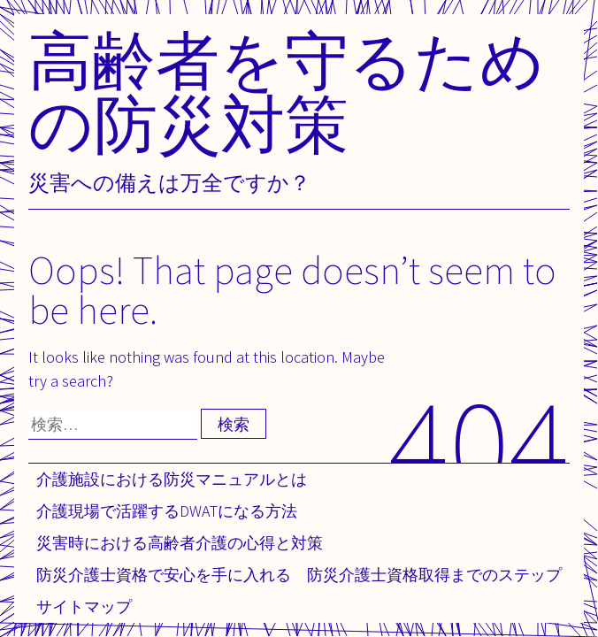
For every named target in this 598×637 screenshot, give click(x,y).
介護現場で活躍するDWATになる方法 (166, 511)
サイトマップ (84, 606)
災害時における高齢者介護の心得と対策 (179, 543)
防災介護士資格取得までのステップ (434, 574)
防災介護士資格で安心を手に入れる (163, 574)
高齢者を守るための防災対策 (286, 91)
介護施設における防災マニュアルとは (171, 479)
